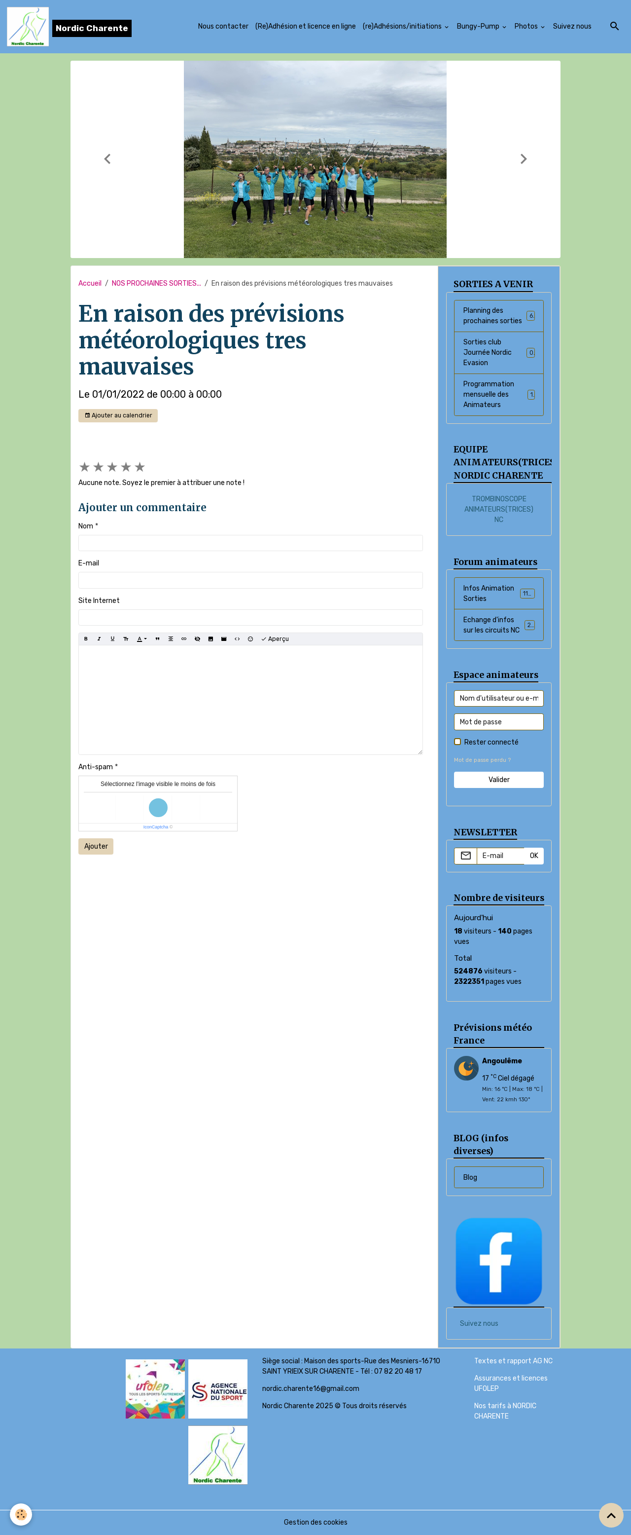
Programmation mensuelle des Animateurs (499, 394)
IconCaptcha (156, 826)
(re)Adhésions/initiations (403, 26)
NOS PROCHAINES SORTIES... (156, 283)
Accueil (90, 283)
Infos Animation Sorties (499, 593)
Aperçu (275, 639)
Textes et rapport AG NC (513, 1361)
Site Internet (99, 601)
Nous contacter (223, 26)
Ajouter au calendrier (118, 415)
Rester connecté (491, 742)
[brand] (69, 26)
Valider (499, 780)
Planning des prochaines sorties (499, 315)
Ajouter (96, 846)
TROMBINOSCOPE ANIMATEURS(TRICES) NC (498, 509)
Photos (527, 26)
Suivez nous (572, 26)
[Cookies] (21, 1514)
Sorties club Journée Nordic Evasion (499, 352)
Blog (470, 1177)
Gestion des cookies (316, 1522)
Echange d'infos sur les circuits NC (499, 625)
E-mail (88, 563)
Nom (85, 526)
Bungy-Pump (479, 26)
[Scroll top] (611, 1515)
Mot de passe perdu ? (482, 760)
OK (534, 856)
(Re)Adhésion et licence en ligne (305, 26)
